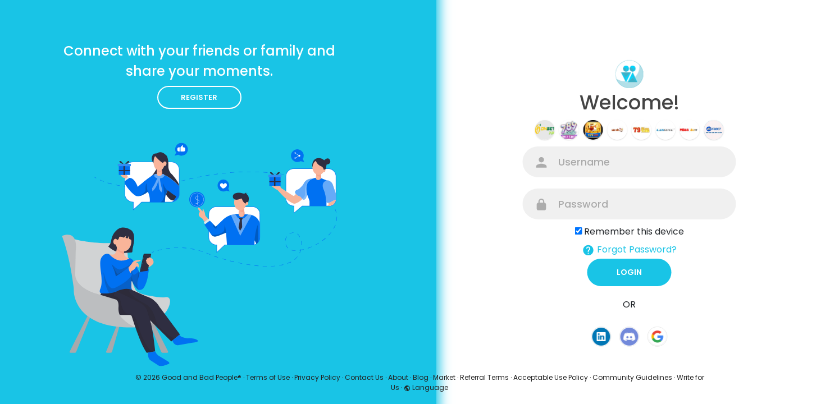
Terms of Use (268, 377)
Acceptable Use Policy (550, 377)
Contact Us (364, 377)
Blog (420, 377)
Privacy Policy (317, 377)
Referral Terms (484, 377)
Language (426, 387)
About (398, 377)
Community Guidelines (632, 377)
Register (199, 97)
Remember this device (634, 231)
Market (444, 377)
